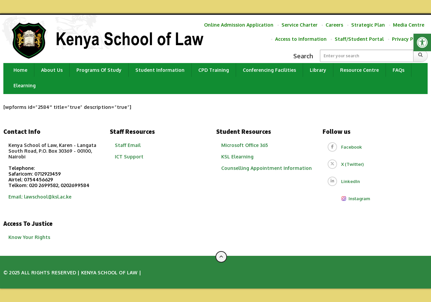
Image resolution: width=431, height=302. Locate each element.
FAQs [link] (398, 70)
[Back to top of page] (221, 257)
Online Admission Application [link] (238, 25)
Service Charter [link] (299, 25)
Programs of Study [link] (99, 70)
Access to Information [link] (301, 39)
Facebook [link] (351, 147)
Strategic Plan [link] (368, 25)
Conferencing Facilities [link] (269, 70)
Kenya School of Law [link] (109, 272)
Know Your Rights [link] (29, 237)
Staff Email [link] (128, 145)
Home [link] (20, 70)
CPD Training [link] (213, 70)
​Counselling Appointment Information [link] (266, 168)
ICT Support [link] (129, 156)
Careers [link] (334, 25)
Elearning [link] (24, 85)
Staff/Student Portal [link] (359, 39)
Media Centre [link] (408, 25)
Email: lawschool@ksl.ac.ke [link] (39, 197)
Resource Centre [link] (359, 70)
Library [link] (318, 70)
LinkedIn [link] (350, 181)
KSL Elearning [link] (237, 156)
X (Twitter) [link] (352, 164)
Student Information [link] (160, 70)
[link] (422, 42)
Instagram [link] (355, 198)
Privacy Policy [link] (408, 39)
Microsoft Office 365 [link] (244, 145)
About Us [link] (52, 70)
